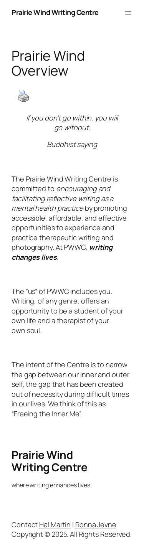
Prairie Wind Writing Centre (55, 12)
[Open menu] (127, 12)
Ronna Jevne (95, 524)
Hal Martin (55, 524)
